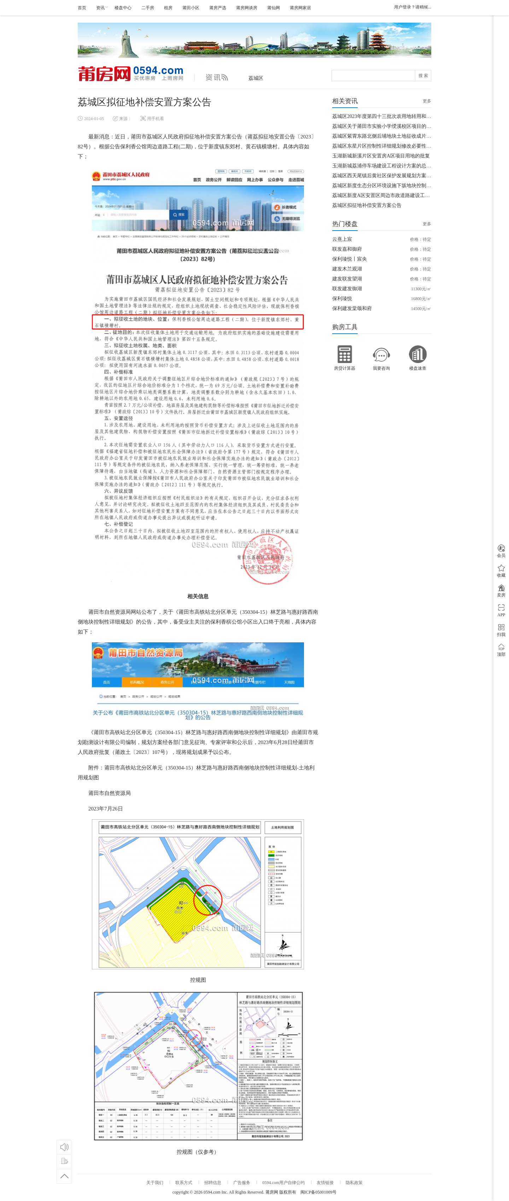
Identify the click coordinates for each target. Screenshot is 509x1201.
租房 (168, 7)
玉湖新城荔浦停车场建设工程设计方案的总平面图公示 (391, 165)
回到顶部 (64, 1176)
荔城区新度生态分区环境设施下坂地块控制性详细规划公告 (396, 185)
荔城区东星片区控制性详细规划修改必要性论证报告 (389, 146)
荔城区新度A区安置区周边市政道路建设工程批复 (386, 195)
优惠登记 (64, 1161)
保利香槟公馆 (226, 622)
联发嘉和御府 (347, 249)
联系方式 (183, 1182)
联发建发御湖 (347, 288)
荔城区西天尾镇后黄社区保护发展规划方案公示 (384, 175)
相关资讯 (345, 101)
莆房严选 (217, 7)
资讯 (100, 7)
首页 (82, 7)
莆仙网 (273, 7)
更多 (427, 101)
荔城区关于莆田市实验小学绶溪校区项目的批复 (384, 126)
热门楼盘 (345, 223)
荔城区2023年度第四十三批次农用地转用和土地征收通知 (394, 116)
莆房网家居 (300, 7)
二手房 (147, 7)
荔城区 (255, 78)
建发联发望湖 (347, 278)
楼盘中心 (123, 7)
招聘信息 (212, 1182)
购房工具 (345, 327)
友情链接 (325, 1182)
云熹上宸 (342, 239)
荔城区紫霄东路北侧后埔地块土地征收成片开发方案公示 (394, 136)
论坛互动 (64, 1147)
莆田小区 (190, 7)
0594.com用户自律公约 (283, 1182)
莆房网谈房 (246, 7)
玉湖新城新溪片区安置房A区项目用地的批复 (381, 156)
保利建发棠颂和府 (352, 308)
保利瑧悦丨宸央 (349, 259)
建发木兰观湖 (347, 269)
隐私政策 (354, 1182)
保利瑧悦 (342, 298)
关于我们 (154, 1182)
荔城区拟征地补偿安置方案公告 (367, 205)
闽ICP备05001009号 (318, 1192)
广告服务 (241, 1182)
